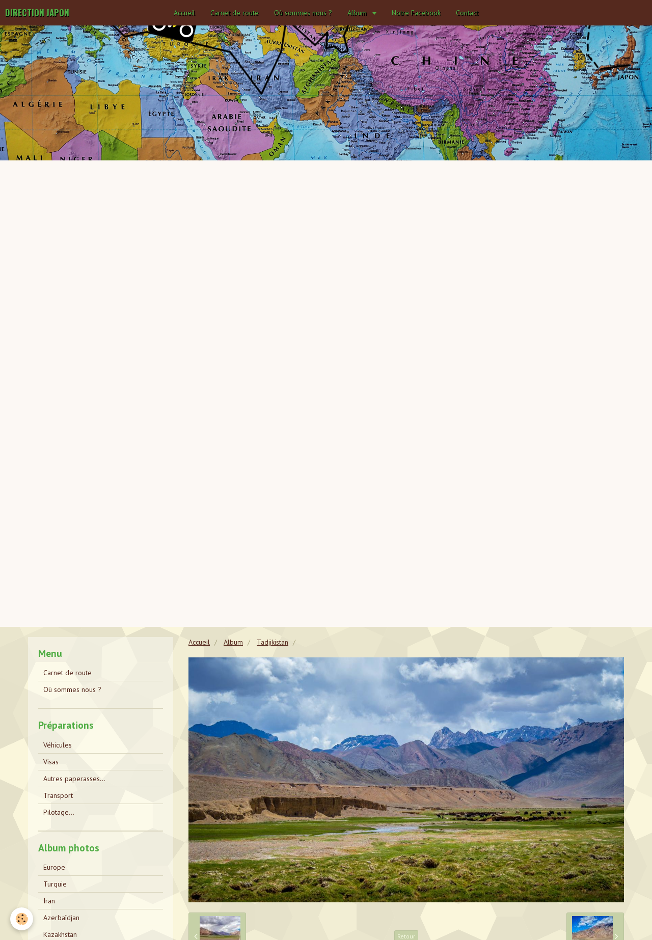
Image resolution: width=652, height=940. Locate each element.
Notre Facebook (416, 12)
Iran (49, 900)
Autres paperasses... (74, 778)
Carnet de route (234, 12)
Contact (467, 12)
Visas (51, 761)
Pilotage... (58, 812)
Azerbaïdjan (61, 917)
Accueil (184, 12)
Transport (58, 795)
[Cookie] (21, 918)
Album (358, 12)
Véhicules (57, 745)
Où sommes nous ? (303, 12)
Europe (54, 867)
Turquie (55, 884)
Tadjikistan (272, 642)
